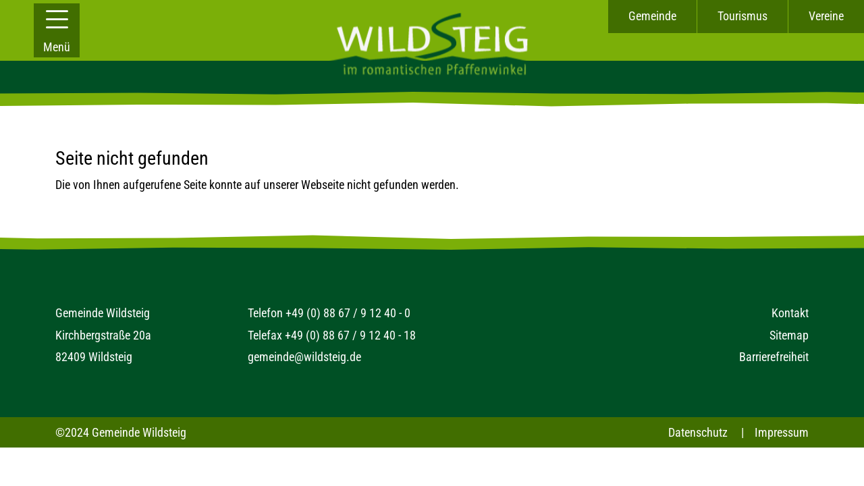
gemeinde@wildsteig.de (304, 357)
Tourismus (742, 16)
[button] (57, 30)
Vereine (826, 16)
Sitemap (789, 335)
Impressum (782, 432)
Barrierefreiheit (774, 357)
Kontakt (790, 313)
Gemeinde (652, 16)
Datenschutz (698, 432)
